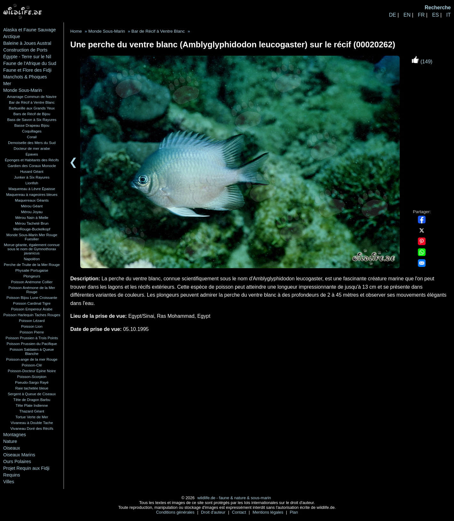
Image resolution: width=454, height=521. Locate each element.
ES (435, 15)
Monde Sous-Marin (22, 90)
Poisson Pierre (32, 332)
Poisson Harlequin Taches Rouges (32, 315)
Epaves (32, 154)
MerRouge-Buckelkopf (31, 229)
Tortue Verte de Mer (31, 417)
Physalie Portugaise (31, 270)
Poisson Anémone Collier (31, 282)
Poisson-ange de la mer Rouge (32, 359)
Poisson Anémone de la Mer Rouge (32, 289)
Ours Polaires (17, 461)
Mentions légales (269, 512)
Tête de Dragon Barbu (31, 399)
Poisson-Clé (32, 365)
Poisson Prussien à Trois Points (32, 338)
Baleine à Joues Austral (27, 43)
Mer (7, 83)
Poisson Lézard (31, 320)
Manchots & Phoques (25, 76)
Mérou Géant (31, 206)
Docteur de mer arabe (32, 148)
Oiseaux (11, 448)
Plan (294, 512)
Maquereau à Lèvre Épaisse (32, 189)
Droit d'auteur (214, 512)
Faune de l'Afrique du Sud (29, 63)
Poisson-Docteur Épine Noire (32, 371)
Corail (31, 137)
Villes (8, 481)
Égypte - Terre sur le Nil (27, 56)
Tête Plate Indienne (32, 405)
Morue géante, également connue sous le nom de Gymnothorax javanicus (31, 249)
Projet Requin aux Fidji (26, 468)
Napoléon (32, 259)
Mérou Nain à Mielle (32, 217)
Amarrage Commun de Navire (32, 96)
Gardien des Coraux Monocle (32, 166)
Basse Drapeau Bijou (32, 125)
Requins (11, 474)
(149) (422, 61)
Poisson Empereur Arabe (32, 309)
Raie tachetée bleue (32, 388)
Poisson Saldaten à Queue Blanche (32, 351)
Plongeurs (31, 276)
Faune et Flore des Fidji (27, 70)
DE (392, 15)
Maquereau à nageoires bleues (32, 194)
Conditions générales (176, 512)
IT (448, 15)
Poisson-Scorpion (31, 376)
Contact (239, 512)
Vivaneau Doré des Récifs (31, 428)
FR (421, 15)
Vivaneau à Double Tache (32, 423)
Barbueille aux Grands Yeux (32, 108)
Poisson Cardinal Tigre (31, 303)
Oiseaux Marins (19, 454)
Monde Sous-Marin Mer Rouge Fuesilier (31, 237)
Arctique (11, 36)
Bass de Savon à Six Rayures (31, 119)
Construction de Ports (25, 49)
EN (407, 15)
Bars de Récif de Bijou (31, 114)
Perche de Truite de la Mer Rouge (32, 264)
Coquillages (32, 131)
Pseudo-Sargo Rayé (32, 382)
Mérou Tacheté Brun (32, 223)
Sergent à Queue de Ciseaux (32, 394)
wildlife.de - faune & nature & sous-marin (234, 497)
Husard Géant (31, 171)
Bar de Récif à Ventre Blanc (32, 102)
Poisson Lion (31, 326)
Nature (10, 441)
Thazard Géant (31, 411)
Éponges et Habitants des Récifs (32, 160)
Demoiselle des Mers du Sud (32, 142)
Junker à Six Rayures (32, 177)
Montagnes (14, 434)
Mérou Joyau (31, 212)
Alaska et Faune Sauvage (29, 29)
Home (76, 31)
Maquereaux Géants (32, 200)
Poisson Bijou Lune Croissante (31, 297)
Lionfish (31, 183)
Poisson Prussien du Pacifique (32, 343)
